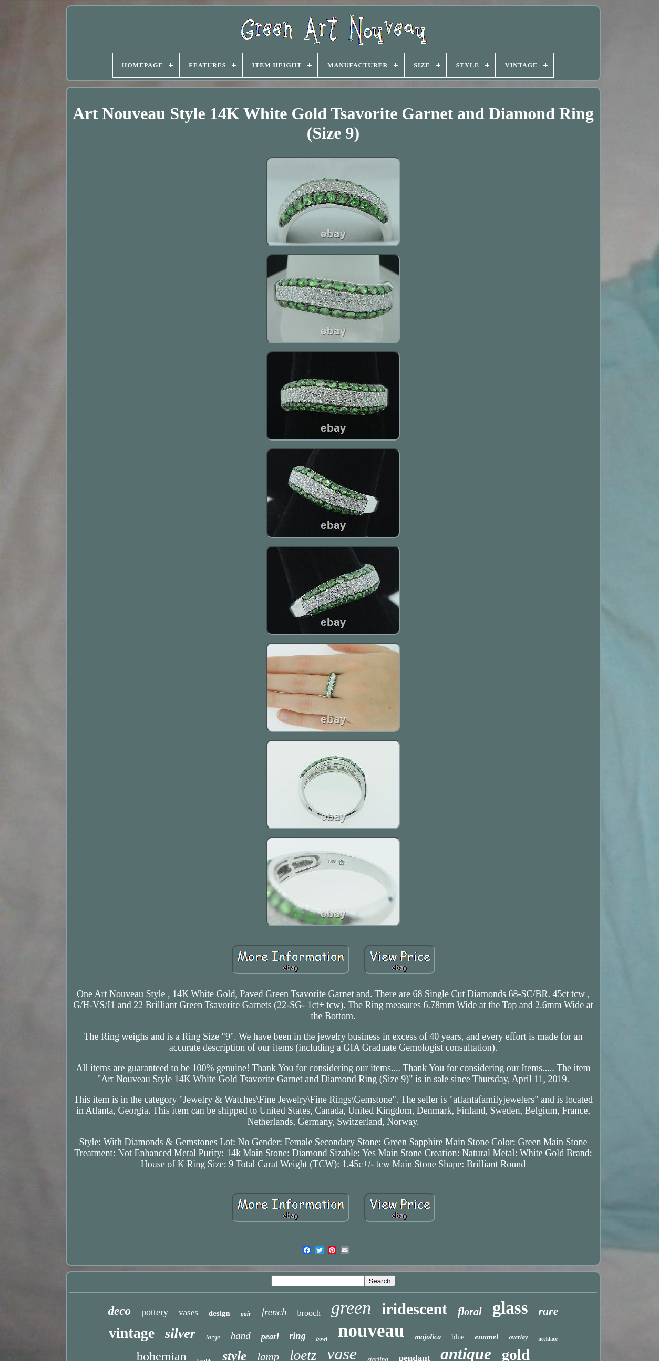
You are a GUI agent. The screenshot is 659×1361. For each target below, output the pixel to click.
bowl (321, 1338)
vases (188, 1312)
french (274, 1311)
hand (241, 1335)
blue (457, 1337)
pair (246, 1313)
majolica (428, 1337)
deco (119, 1310)
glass (510, 1308)
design (219, 1313)
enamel (486, 1337)
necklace (548, 1339)
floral (470, 1311)
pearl (270, 1336)
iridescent (414, 1308)
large (213, 1337)
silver (180, 1333)
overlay (518, 1337)
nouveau (371, 1331)
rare (549, 1310)
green (351, 1307)
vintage (132, 1333)
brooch (309, 1312)
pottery (154, 1312)
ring (298, 1336)
